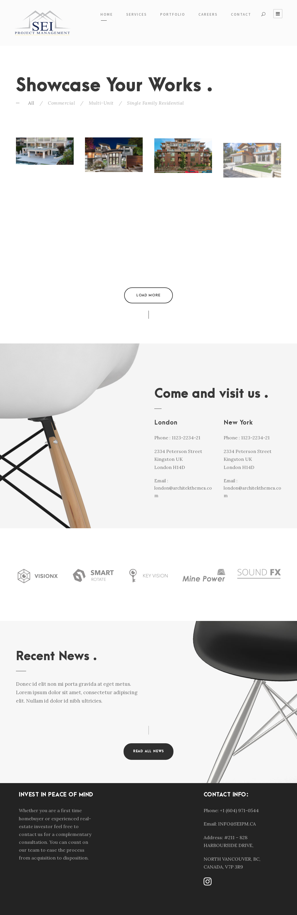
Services (136, 14)
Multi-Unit (101, 103)
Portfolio (172, 14)
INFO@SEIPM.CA (237, 824)
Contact (241, 14)
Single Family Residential (155, 103)
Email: (210, 824)
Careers (208, 14)
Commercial (61, 103)
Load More (148, 295)
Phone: (211, 810)
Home (106, 14)
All (31, 103)
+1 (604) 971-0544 (239, 810)
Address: (213, 837)
